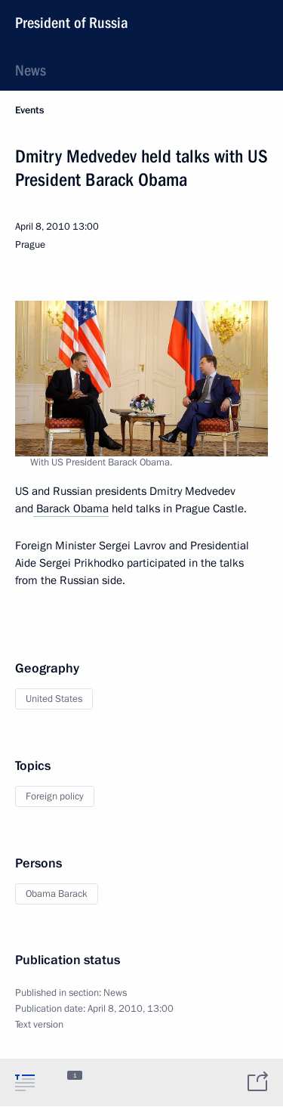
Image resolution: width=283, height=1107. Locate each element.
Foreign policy (55, 796)
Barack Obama (71, 508)
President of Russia (71, 23)
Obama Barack (57, 894)
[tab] (25, 1082)
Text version (39, 1024)
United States (54, 699)
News (30, 70)
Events (29, 110)
